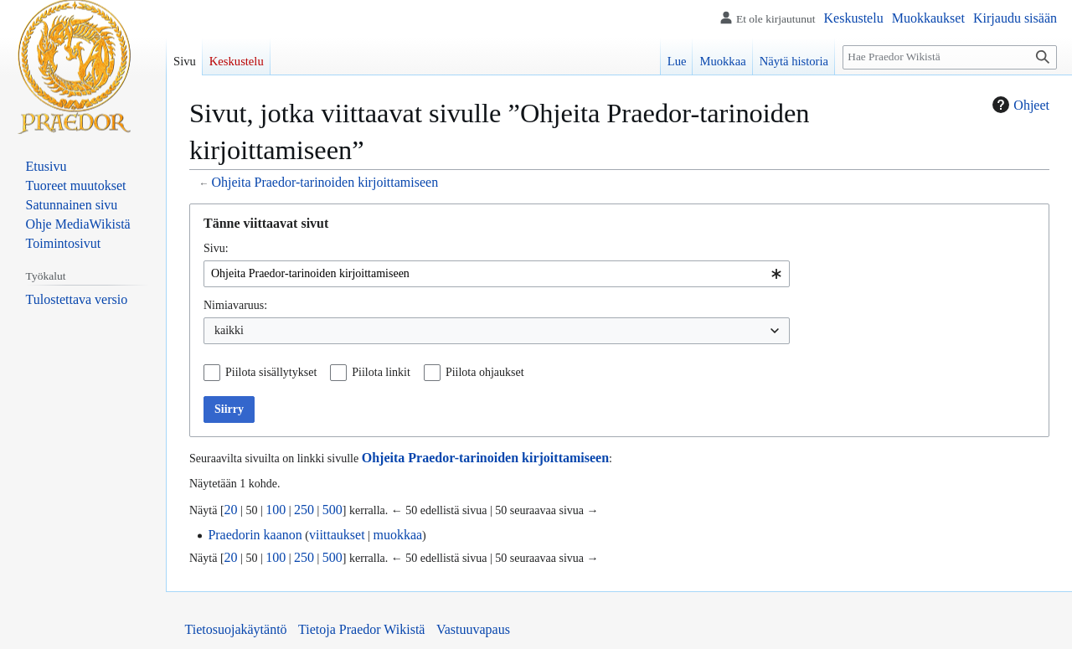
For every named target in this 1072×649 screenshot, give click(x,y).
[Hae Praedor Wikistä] (950, 57)
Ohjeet (1018, 104)
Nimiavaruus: (235, 305)
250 (304, 509)
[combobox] (497, 273)
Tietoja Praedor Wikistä (361, 629)
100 (275, 509)
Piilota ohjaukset (485, 372)
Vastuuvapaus (473, 629)
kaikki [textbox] (229, 330)
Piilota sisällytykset (271, 372)
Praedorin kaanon (255, 535)
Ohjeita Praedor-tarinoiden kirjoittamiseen (324, 182)
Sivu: (216, 248)
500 (332, 509)
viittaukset (337, 535)
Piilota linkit (381, 372)
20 (231, 509)
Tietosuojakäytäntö (236, 629)
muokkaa (397, 535)
